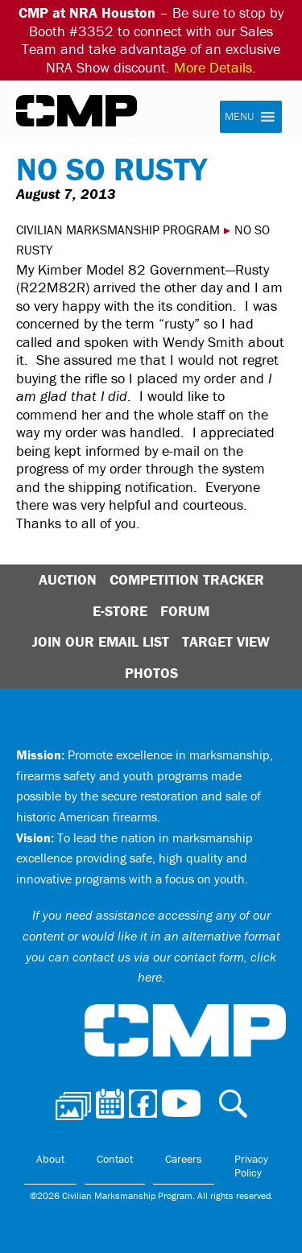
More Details (213, 67)
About (50, 1159)
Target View (226, 641)
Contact (115, 1159)
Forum (184, 611)
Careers (183, 1159)
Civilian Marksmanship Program (76, 111)
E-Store (120, 611)
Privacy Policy (251, 1166)
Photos (151, 673)
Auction (68, 579)
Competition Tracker (187, 579)
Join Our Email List (100, 641)
